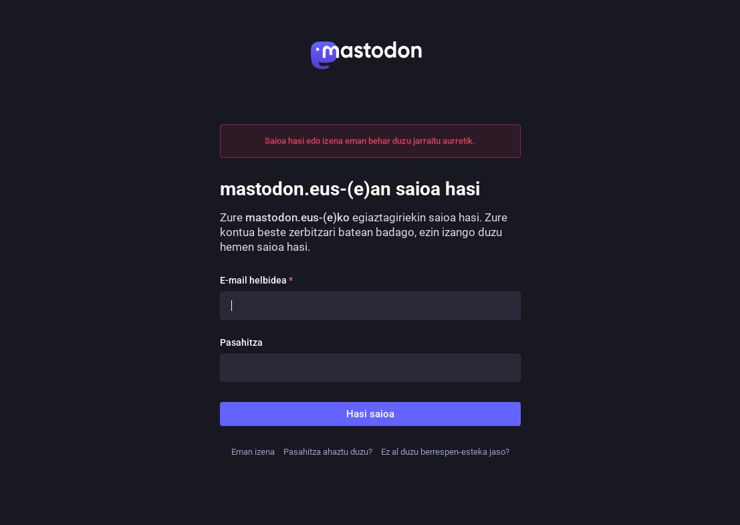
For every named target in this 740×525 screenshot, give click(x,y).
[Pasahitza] (370, 368)
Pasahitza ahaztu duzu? (327, 452)
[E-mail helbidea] (370, 306)
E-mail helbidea (256, 280)
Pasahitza (241, 342)
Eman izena (253, 452)
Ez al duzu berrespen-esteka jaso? (445, 452)
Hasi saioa (370, 414)
